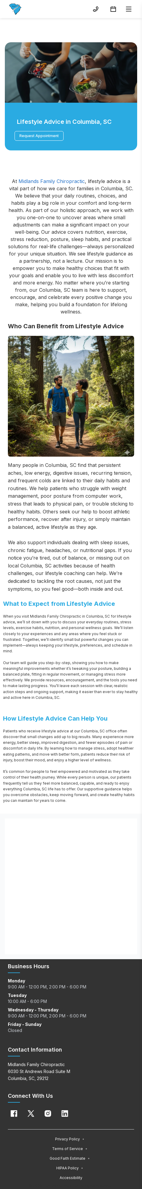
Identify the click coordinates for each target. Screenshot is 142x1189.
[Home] (15, 9)
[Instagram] (48, 1113)
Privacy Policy (69, 1139)
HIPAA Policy (69, 1168)
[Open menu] (128, 9)
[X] (31, 1113)
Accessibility (71, 1177)
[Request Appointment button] (113, 9)
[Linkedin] (65, 1113)
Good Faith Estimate (70, 1158)
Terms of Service (70, 1148)
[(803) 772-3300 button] (95, 9)
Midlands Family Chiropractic (51, 181)
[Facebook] (14, 1113)
